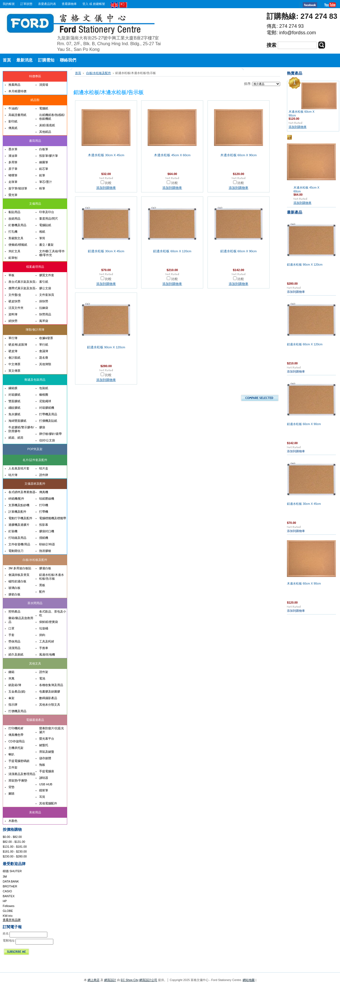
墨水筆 (12, 149)
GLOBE (8, 910)
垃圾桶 (43, 628)
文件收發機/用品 (19, 544)
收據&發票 (46, 338)
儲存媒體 (45, 758)
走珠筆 (12, 181)
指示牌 (12, 704)
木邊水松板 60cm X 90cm (238, 155)
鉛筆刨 (12, 257)
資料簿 (12, 314)
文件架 (12, 767)
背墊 (11, 787)
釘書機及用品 (17, 225)
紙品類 (34, 100)
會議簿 (43, 351)
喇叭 (11, 754)
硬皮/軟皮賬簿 (17, 344)
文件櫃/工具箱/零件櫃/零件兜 (52, 253)
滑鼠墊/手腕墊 (17, 780)
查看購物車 (69, 3)
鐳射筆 (43, 790)
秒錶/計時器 (47, 544)
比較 (108, 183)
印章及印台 (46, 212)
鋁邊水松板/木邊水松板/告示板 (51, 576)
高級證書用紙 (17, 114)
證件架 (43, 672)
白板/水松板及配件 (35, 559)
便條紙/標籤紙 (17, 244)
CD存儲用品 (16, 741)
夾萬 (11, 678)
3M (5, 876)
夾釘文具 (14, 251)
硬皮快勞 (14, 301)
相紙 (42, 231)
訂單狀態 (26, 3)
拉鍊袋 (43, 307)
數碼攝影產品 (48, 698)
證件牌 (43, 474)
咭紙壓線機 (46, 498)
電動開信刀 (15, 550)
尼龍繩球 (45, 401)
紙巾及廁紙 (15, 654)
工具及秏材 (46, 641)
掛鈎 (42, 635)
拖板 (42, 764)
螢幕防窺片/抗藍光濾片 (51, 730)
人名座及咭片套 (18, 468)
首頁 (78, 73)
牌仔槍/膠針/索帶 (50, 433)
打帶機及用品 (48, 414)
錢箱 (11, 672)
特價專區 (35, 76)
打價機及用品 (17, 711)
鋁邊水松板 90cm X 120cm (106, 347)
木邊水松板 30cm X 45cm (106, 155)
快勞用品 (45, 314)
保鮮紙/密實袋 (48, 621)
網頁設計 (110, 980)
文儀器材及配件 (34, 483)
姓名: (6, 933)
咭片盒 (43, 468)
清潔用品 (14, 648)
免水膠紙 (14, 414)
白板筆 (43, 149)
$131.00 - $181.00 (15, 846)
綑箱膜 (12, 388)
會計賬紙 (14, 357)
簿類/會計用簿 (35, 329)
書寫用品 (35, 140)
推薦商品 (14, 84)
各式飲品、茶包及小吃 (52, 613)
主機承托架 (15, 747)
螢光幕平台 (46, 738)
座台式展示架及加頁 (21, 281)
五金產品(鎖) (16, 691)
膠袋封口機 (46, 531)
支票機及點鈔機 (18, 505)
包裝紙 (43, 388)
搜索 (271, 45)
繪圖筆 (43, 162)
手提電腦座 (46, 771)
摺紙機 (43, 537)
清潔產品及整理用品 (21, 774)
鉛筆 (42, 175)
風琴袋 (43, 320)
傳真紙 (12, 128)
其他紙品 (45, 131)
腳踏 (11, 793)
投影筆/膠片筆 (48, 155)
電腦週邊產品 (35, 719)
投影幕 (43, 524)
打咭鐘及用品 (17, 537)
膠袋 (42, 427)
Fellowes (8, 906)
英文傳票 (14, 370)
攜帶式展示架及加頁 (21, 288)
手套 (11, 635)
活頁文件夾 (15, 307)
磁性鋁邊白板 (17, 581)
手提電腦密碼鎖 (18, 761)
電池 (42, 678)
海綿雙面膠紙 (17, 420)
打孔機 (12, 231)
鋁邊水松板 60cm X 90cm (238, 251)
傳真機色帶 (15, 734)
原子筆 (12, 168)
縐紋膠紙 (14, 407)
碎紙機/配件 (16, 498)
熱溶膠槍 (45, 550)
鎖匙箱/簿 (14, 685)
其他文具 (35, 663)
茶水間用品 (34, 603)
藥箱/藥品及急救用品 (20, 619)
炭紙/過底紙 (47, 125)
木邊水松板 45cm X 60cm (172, 155)
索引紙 (43, 281)
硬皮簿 (12, 351)
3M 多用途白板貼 (19, 568)
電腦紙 (43, 108)
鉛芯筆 (43, 168)
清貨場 (43, 84)
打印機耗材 (15, 728)
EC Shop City (129, 980)
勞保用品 (14, 641)
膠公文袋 (45, 288)
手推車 (43, 648)
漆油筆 (12, 155)
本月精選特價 (17, 91)
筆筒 (42, 238)
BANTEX (9, 896)
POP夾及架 (35, 449)
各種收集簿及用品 (51, 685)
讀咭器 (43, 777)
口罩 (11, 628)
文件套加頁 (46, 294)
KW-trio (8, 915)
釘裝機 (12, 531)
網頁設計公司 (148, 980)
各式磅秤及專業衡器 (21, 492)
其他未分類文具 (49, 704)
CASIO (7, 891)
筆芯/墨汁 (45, 181)
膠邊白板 (45, 568)
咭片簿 (12, 474)
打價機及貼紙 (48, 420)
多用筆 (12, 162)
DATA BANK (11, 881)
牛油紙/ (13, 108)
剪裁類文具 (15, 238)
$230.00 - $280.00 (15, 856)
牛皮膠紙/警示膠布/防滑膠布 (21, 429)
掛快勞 (43, 301)
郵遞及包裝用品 (34, 379)
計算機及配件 (17, 511)
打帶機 (43, 511)
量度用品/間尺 (48, 218)
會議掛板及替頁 (18, 574)
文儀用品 (35, 203)
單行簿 (12, 338)
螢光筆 (12, 194)
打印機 (43, 505)
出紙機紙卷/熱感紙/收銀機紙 (52, 116)
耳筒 (42, 796)
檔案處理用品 (35, 266)
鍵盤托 (43, 745)
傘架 (11, 698)
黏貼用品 (14, 212)
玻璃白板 (14, 587)
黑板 (42, 585)
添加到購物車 (106, 187)
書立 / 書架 (46, 244)
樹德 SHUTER (12, 871)
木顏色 (12, 820)
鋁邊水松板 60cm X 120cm (172, 251)
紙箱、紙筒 (15, 437)
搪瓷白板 (14, 594)
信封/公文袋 (47, 440)
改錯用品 (14, 218)
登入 (85, 3)
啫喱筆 (12, 175)
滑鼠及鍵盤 (46, 751)
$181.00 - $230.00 (15, 851)
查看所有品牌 (12, 919)
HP (5, 901)
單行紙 (43, 344)
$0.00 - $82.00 (12, 836)
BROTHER (10, 886)
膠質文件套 (46, 275)
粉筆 (42, 188)
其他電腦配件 (48, 803)
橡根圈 (43, 394)
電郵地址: (9, 940)
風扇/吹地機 (47, 654)
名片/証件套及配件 (35, 460)
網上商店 (94, 980)
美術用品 (35, 812)
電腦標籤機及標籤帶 (52, 518)
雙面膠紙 (14, 401)
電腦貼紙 (45, 225)
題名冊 (43, 357)
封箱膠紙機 (46, 407)
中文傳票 (14, 364)
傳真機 (43, 492)
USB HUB (45, 784)
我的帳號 (9, 3)
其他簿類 (45, 364)
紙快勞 (12, 320)
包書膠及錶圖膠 (49, 691)
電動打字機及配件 (20, 518)
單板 (11, 275)
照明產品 (14, 611)
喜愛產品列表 (47, 3)
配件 (42, 591)
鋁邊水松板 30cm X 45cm (106, 251)
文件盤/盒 (14, 294)
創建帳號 (99, 3)
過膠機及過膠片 (18, 524)
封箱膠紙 (14, 394)
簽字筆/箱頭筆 (17, 188)
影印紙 (12, 121)
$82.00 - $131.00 (14, 841)
